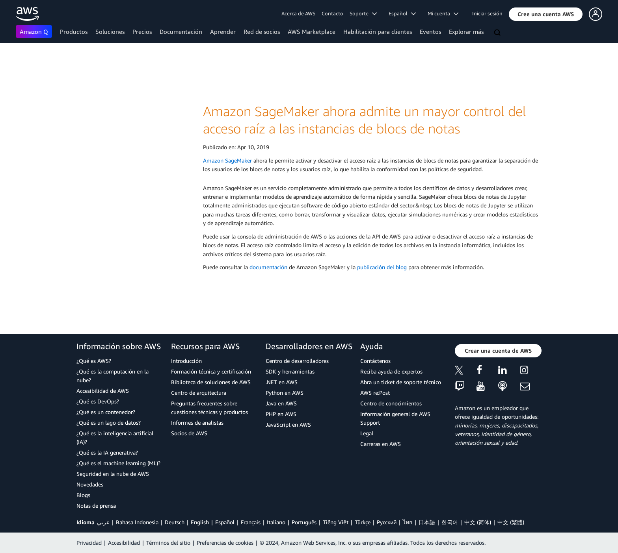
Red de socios (262, 31)
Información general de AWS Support (395, 418)
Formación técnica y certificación (211, 371)
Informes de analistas (197, 422)
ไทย (407, 522)
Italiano (276, 522)
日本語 (427, 522)
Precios (142, 31)
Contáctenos (375, 360)
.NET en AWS (282, 382)
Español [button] (402, 13)
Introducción (186, 360)
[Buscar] (498, 33)
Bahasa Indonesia (137, 522)
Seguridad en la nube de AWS (112, 473)
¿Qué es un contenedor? (105, 412)
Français (251, 522)
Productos (73, 31)
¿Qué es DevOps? (97, 401)
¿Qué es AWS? (93, 360)
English (200, 522)
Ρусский (386, 522)
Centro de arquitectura (198, 392)
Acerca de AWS (298, 13)
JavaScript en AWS (288, 424)
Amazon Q (34, 31)
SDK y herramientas (290, 371)
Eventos (430, 31)
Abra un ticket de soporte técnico (400, 382)
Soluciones (110, 31)
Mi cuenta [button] (443, 13)
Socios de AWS (189, 433)
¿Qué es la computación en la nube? (112, 375)
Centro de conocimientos (391, 403)
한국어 (449, 522)
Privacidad (89, 542)
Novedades (89, 484)
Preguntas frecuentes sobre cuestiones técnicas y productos (209, 407)
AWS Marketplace (311, 31)
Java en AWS (281, 403)
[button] (546, 14)
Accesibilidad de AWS (102, 390)
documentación (268, 267)
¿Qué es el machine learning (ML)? (118, 463)
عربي (103, 522)
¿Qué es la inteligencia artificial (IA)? (114, 437)
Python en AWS (284, 392)
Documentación (181, 31)
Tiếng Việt (335, 522)
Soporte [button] (363, 13)
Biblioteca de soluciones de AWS (211, 382)
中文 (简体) (477, 522)
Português (304, 522)
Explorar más (466, 31)
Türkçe (362, 522)
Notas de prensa (96, 505)
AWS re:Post (375, 392)
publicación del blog (382, 267)
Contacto (332, 13)
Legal (366, 433)
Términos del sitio (168, 542)
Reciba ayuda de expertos (391, 371)
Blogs (83, 495)
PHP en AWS (281, 414)
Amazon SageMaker (227, 160)
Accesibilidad (124, 542)
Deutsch (174, 522)
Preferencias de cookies (225, 542)
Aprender (223, 31)
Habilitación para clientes (377, 31)
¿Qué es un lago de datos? (108, 422)
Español (225, 522)
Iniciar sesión (487, 13)
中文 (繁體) (510, 522)
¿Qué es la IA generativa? (107, 452)
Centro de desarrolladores (297, 360)
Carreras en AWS (380, 443)
